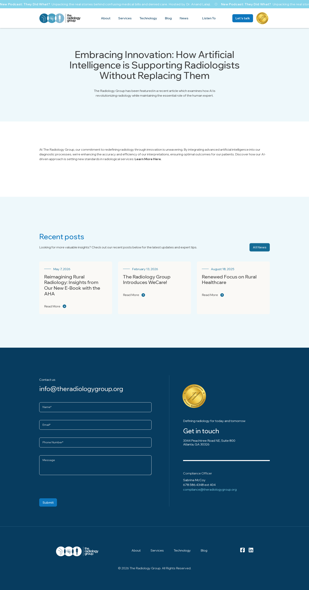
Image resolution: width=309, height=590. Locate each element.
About (105, 18)
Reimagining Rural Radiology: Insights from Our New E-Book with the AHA (72, 286)
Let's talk (242, 18)
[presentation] (69, 484)
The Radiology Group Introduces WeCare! (146, 281)
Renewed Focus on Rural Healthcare (229, 281)
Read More (55, 307)
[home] (60, 18)
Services (125, 18)
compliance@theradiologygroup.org (210, 489)
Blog (168, 18)
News (184, 18)
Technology (148, 18)
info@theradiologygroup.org (81, 388)
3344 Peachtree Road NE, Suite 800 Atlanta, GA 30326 (209, 442)
